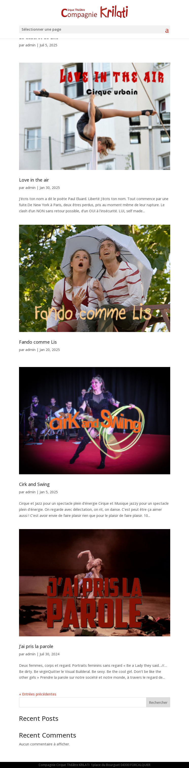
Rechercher (158, 702)
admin (30, 45)
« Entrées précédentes (37, 694)
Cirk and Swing (34, 484)
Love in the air (34, 180)
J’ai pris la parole (36, 646)
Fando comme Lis (38, 342)
